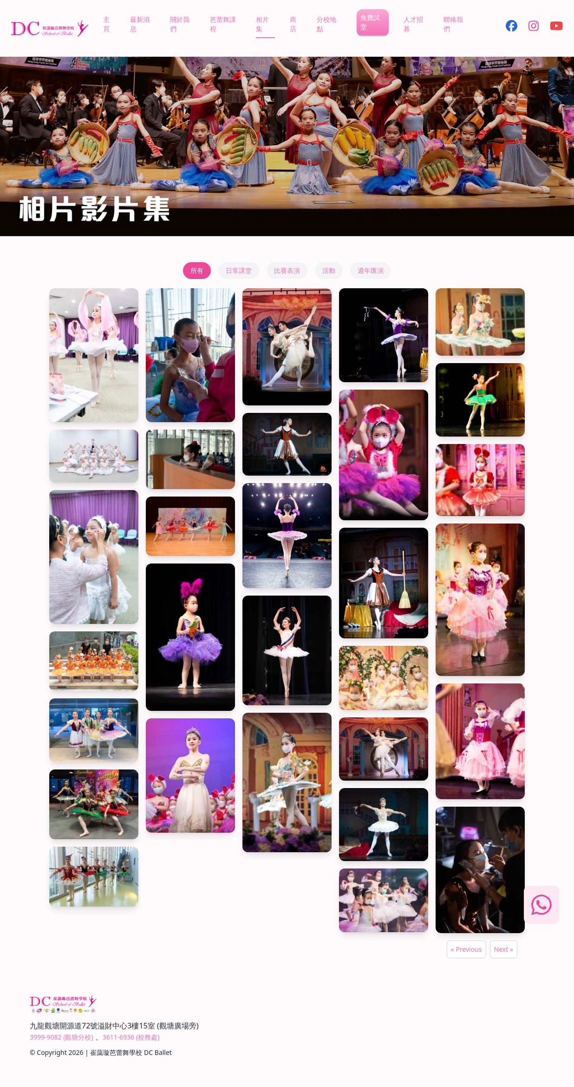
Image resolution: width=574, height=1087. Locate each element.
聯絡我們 (453, 24)
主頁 (106, 24)
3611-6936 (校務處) (131, 1037)
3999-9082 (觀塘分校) (61, 1037)
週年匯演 (371, 270)
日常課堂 (239, 270)
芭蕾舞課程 (223, 24)
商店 (293, 24)
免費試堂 (370, 22)
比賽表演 (287, 270)
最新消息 (140, 24)
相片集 (262, 24)
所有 (196, 270)
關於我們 (179, 24)
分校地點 (326, 24)
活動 (328, 270)
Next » (503, 949)
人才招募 (413, 24)
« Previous (466, 949)
